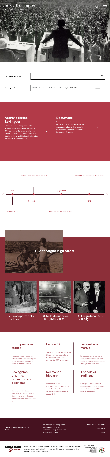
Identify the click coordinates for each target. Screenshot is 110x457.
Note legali (101, 428)
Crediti (102, 433)
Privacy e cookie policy (96, 424)
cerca (97, 88)
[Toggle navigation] (105, 6)
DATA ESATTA (72, 88)
